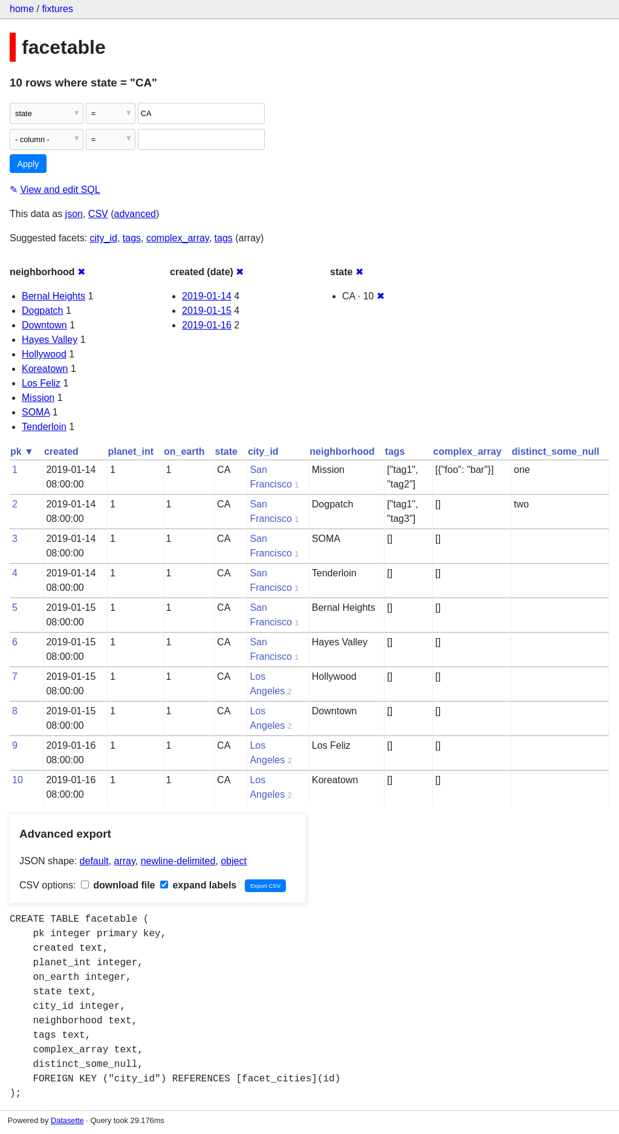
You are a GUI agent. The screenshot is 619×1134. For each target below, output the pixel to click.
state (226, 451)
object (234, 861)
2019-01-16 (207, 325)
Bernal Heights (53, 296)
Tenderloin (44, 427)
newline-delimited (178, 861)
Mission (38, 398)
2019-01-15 (207, 310)
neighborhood (342, 451)
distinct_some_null (556, 451)
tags (132, 238)
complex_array (177, 238)
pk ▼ (22, 451)
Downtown (44, 325)
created (61, 451)
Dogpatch (42, 310)
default (94, 861)
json (74, 214)
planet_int (131, 451)
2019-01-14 (207, 296)
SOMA (36, 412)
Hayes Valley (49, 339)
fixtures (57, 9)
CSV (98, 214)
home (22, 9)
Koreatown (45, 368)
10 (17, 780)
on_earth (184, 451)
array (124, 861)
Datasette (67, 1120)
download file (118, 885)
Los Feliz (41, 383)
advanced (135, 214)
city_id (103, 238)
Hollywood (44, 354)
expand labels (198, 885)
